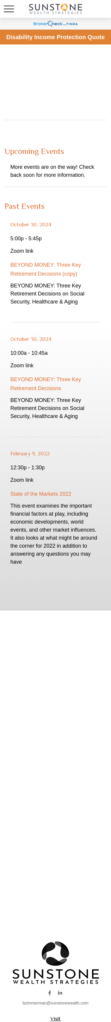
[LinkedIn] (60, 993)
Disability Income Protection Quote (55, 37)
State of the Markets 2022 (40, 494)
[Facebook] (50, 993)
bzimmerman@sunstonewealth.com (55, 1003)
